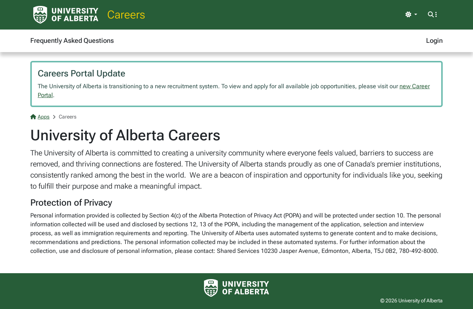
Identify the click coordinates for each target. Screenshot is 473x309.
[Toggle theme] (411, 15)
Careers (126, 14)
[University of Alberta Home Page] (65, 15)
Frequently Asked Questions (72, 40)
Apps (40, 117)
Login (434, 40)
